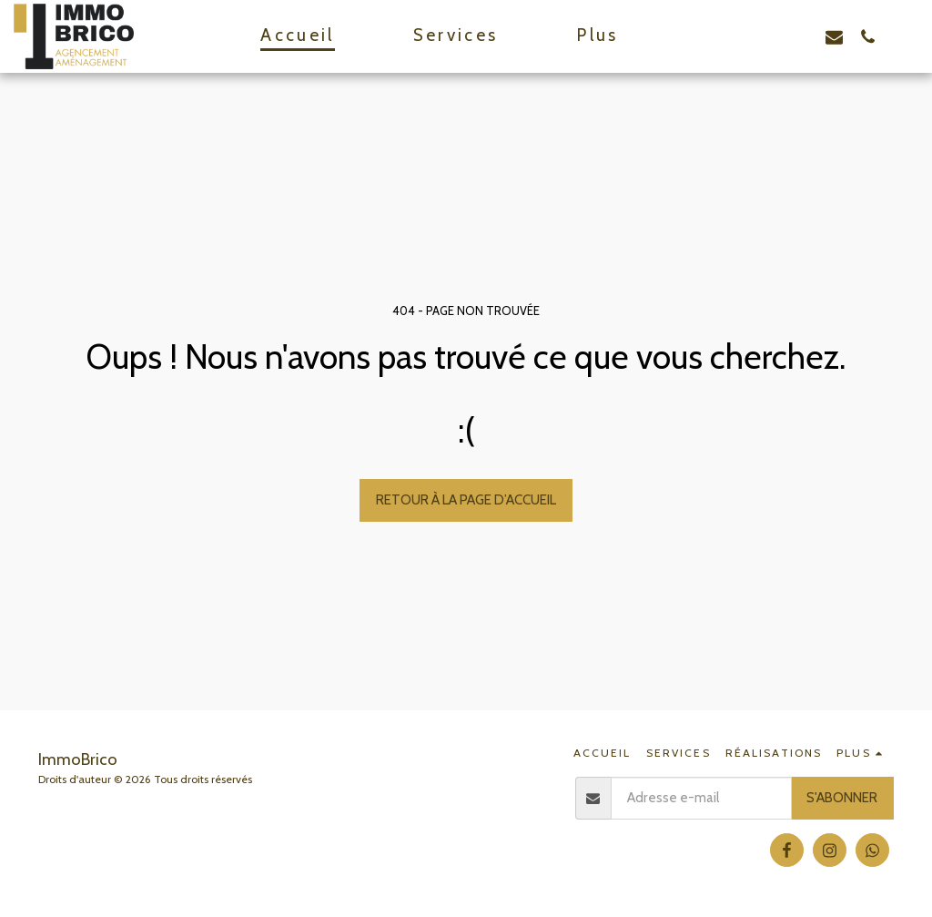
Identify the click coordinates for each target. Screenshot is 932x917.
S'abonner (841, 797)
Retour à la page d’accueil (466, 499)
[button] (733, 36)
